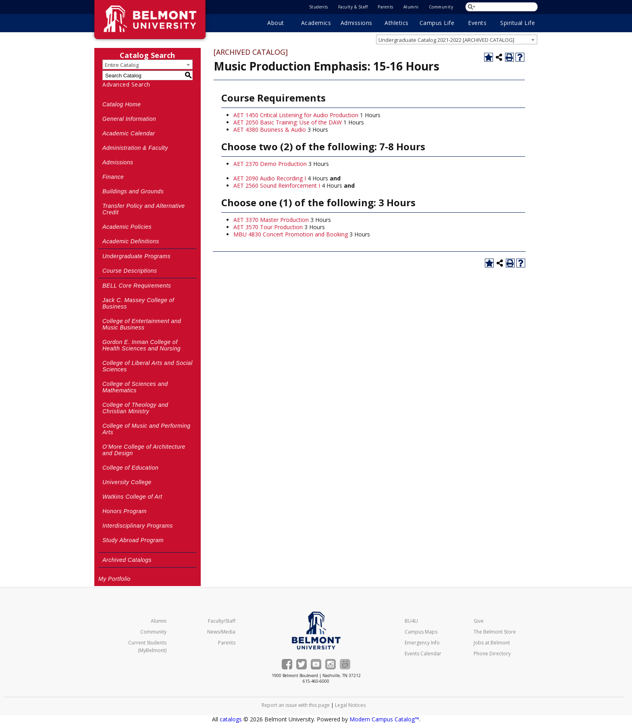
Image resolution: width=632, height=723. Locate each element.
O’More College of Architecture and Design (143, 449)
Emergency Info (422, 642)
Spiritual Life (517, 23)
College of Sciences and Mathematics (135, 387)
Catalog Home (121, 104)
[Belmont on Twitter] (301, 664)
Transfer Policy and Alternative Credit (143, 209)
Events (477, 23)
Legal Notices (350, 705)
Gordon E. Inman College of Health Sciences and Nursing (141, 345)
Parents (385, 7)
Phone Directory (492, 653)
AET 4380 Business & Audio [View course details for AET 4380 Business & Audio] (269, 129)
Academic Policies (127, 227)
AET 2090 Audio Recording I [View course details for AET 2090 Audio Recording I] (269, 178)
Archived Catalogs (127, 560)
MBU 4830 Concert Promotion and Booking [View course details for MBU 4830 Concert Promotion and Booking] (290, 234)
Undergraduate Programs (136, 256)
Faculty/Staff (221, 620)
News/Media (221, 631)
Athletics (397, 23)
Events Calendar (423, 653)
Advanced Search (126, 84)
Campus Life (437, 23)
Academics (316, 23)
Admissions (356, 23)
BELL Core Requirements (136, 285)
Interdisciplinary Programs (137, 525)
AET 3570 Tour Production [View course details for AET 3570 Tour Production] (268, 227)
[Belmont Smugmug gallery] (345, 664)
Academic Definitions (130, 241)
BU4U (411, 620)
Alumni (411, 7)
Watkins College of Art (132, 496)
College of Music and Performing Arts (146, 429)
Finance (113, 177)
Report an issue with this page (296, 705)
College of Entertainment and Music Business (141, 324)
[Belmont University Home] (316, 630)
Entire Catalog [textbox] (122, 64)
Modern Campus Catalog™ (384, 719)
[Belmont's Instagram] (330, 664)
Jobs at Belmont (492, 642)
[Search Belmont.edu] (502, 6)
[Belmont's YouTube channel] (316, 664)
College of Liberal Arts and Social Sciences (147, 366)
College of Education (130, 467)
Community (441, 7)
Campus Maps (421, 631)
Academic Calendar (128, 133)
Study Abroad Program (133, 540)
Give (479, 620)
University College (127, 482)
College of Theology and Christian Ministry (135, 408)
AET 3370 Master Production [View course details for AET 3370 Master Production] (271, 220)
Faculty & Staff (353, 7)
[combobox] (456, 39)
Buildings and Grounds (133, 191)
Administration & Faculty (135, 148)
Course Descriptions (129, 270)
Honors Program (124, 511)
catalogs (231, 719)
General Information (129, 119)
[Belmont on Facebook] (287, 664)
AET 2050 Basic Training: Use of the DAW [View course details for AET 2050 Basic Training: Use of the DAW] (287, 122)
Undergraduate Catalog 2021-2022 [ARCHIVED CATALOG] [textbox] (446, 40)
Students (318, 7)
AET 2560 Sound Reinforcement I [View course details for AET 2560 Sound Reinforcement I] (276, 185)
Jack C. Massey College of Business (138, 303)
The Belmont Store (495, 631)
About (275, 23)
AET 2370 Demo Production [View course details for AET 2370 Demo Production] (270, 164)
